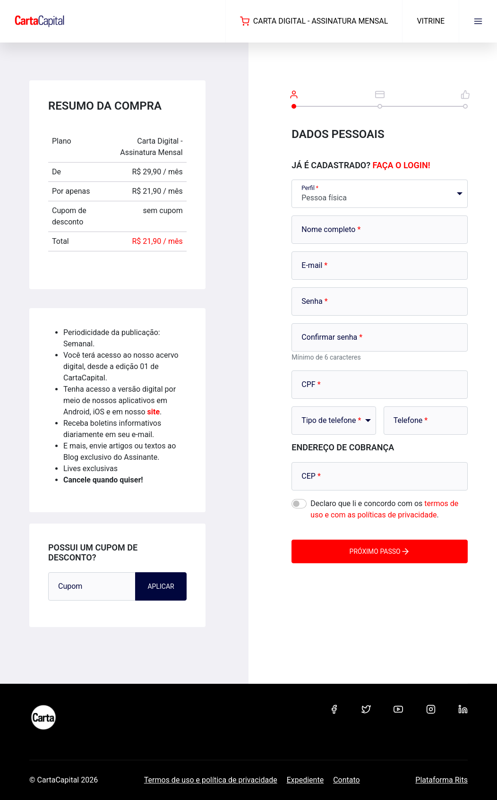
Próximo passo (380, 551)
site (153, 411)
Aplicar (160, 586)
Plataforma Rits (441, 779)
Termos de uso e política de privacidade (210, 779)
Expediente (305, 779)
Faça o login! (401, 165)
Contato (346, 779)
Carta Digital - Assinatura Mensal (314, 21)
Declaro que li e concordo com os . (384, 509)
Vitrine (431, 21)
